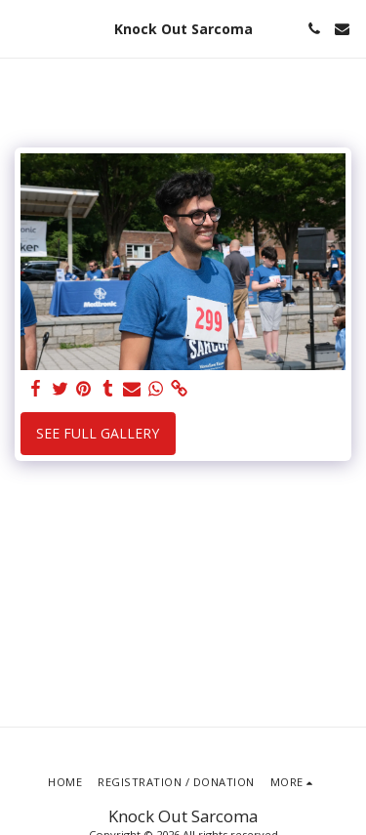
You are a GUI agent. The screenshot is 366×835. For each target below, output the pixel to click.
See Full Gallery (97, 433)
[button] (21, 28)
